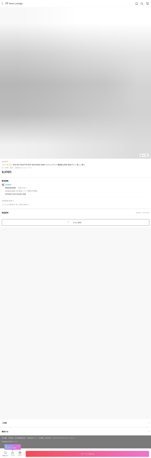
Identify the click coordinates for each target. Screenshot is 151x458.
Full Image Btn (146, 155)
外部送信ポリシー (32, 438)
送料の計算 (21, 188)
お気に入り (5, 455)
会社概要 (4, 438)
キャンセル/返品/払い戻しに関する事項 (14, 204)
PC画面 (41, 438)
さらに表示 (77, 222)
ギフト (20, 455)
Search (142, 3)
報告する (75, 432)
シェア (12, 455)
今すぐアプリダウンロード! (61, 438)
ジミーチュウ (7, 165)
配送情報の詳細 (7, 201)
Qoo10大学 (48, 438)
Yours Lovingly (15, 3)
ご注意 (75, 423)
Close (19, 446)
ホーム (72, 438)
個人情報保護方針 (20, 438)
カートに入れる (87, 454)
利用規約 (11, 438)
